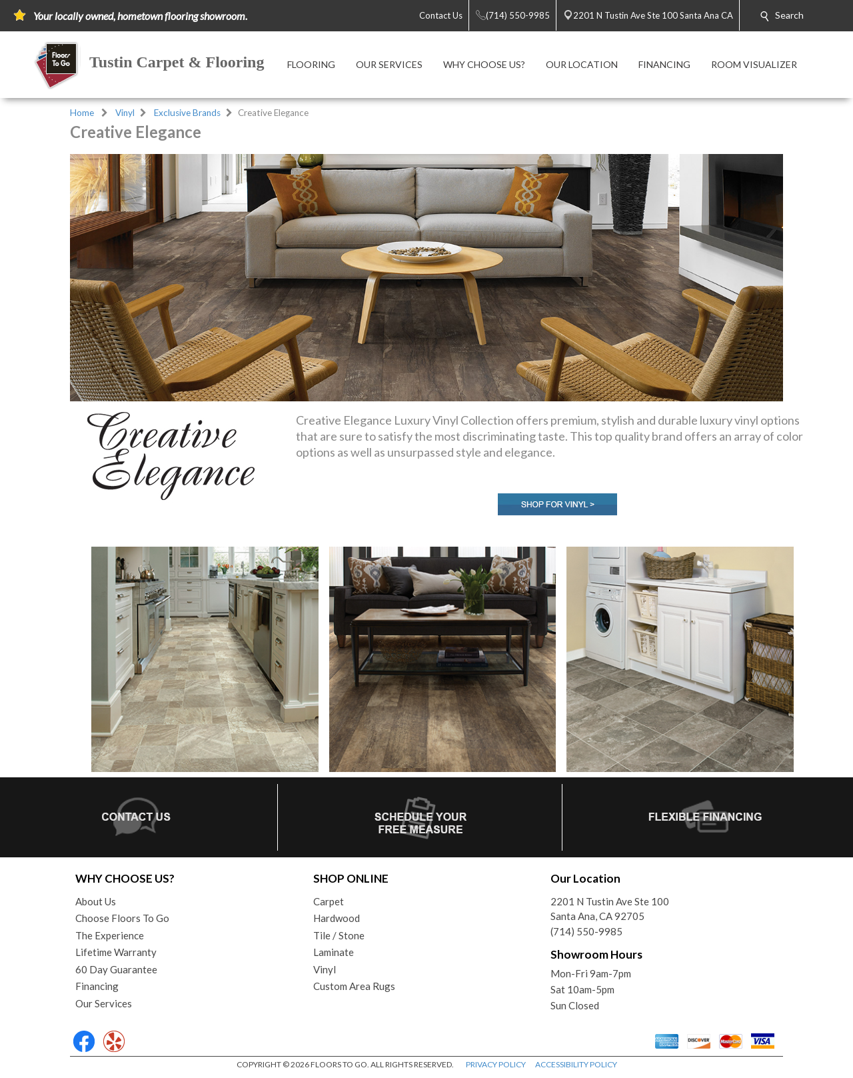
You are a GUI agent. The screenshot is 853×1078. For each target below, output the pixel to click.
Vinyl (125, 112)
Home (82, 112)
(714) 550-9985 (586, 931)
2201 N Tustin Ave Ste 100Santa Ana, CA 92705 (609, 909)
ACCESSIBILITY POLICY (576, 1064)
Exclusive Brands (187, 112)
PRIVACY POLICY (496, 1064)
